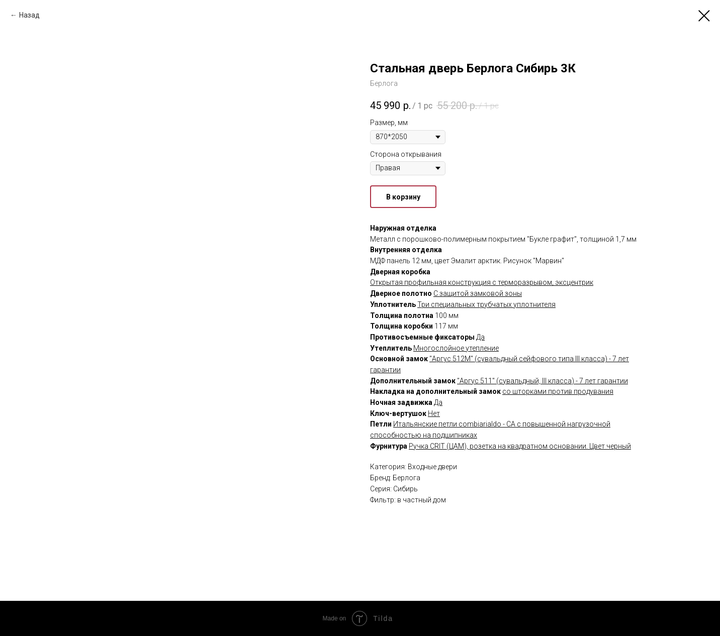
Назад (29, 15)
